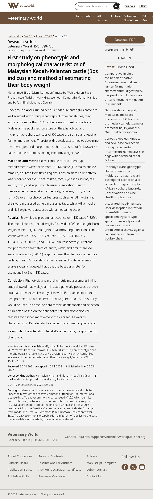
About (90, 16)
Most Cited (126, 67)
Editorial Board (18, 463)
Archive (115, 16)
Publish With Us (18, 476)
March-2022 (44, 36)
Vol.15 (28, 36)
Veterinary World (25, 18)
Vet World (14, 36)
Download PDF (125, 39)
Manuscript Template (101, 463)
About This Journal (20, 456)
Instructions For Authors (55, 463)
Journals (129, 6)
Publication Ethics (20, 469)
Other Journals (97, 469)
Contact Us (94, 476)
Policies (92, 456)
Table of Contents (51, 456)
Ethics (143, 6)
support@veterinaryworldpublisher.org (118, 437)
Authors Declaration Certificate (60, 469)
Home (79, 16)
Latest (110, 67)
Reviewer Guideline (52, 476)
